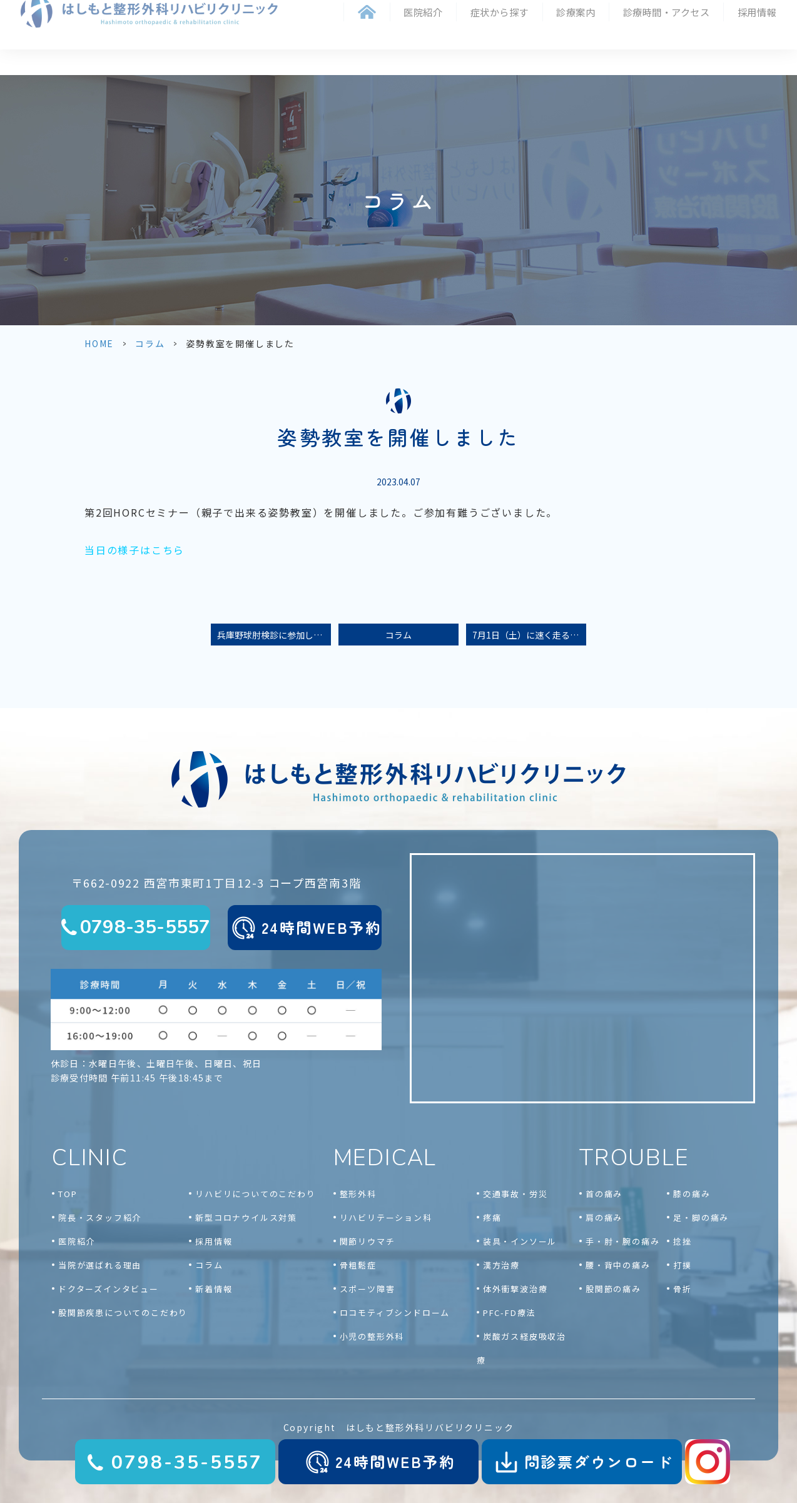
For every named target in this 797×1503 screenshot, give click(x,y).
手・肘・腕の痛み (622, 1241)
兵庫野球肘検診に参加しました (274, 635)
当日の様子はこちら (134, 549)
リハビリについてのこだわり (255, 1194)
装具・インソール (520, 1241)
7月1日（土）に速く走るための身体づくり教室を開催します (529, 635)
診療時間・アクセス (666, 14)
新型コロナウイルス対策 (246, 1217)
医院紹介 (76, 1241)
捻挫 (682, 1241)
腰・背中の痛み (618, 1265)
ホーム (367, 14)
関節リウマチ (367, 1241)
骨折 (682, 1289)
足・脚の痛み (701, 1217)
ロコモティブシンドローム (395, 1312)
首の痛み (604, 1194)
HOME (99, 343)
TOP (67, 1194)
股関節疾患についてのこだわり (123, 1312)
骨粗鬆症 (358, 1265)
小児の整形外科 (372, 1336)
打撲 (682, 1265)
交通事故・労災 (515, 1194)
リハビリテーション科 (386, 1217)
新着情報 (213, 1289)
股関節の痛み (613, 1289)
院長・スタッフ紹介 (99, 1217)
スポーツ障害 (367, 1289)
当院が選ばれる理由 (99, 1265)
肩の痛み (604, 1217)
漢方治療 (501, 1265)
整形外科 (358, 1194)
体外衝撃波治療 (515, 1289)
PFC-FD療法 (509, 1312)
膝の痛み (691, 1194)
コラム (150, 343)
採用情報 (757, 14)
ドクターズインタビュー (108, 1289)
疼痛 (492, 1217)
